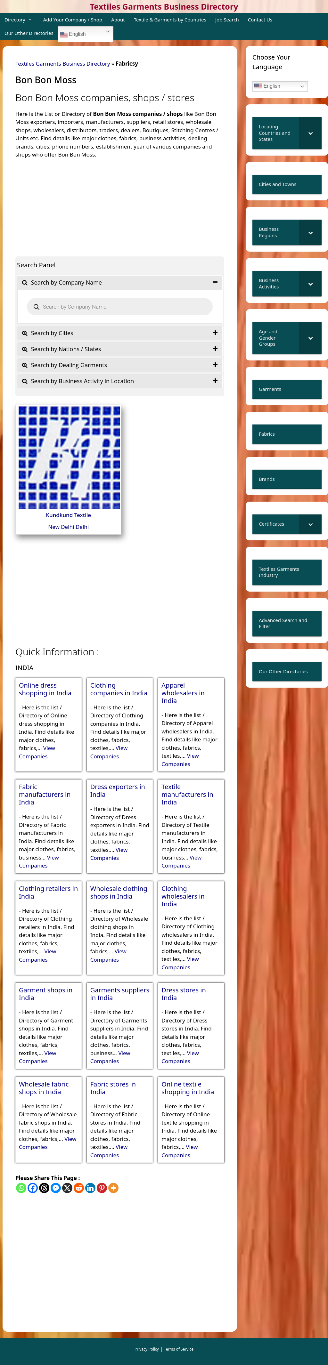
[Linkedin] (90, 1188)
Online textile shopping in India (187, 1088)
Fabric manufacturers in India (45, 794)
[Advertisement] (119, 203)
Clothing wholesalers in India (182, 896)
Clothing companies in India (118, 689)
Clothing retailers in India (48, 892)
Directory (21, 19)
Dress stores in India (183, 994)
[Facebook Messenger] (56, 1188)
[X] (67, 1188)
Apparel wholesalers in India (182, 693)
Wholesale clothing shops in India (118, 892)
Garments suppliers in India (119, 994)
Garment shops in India (45, 994)
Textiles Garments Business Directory (164, 6)
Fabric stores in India (113, 1088)
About (118, 19)
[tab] (119, 282)
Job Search (227, 19)
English (73, 34)
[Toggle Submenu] (310, 133)
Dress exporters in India (117, 790)
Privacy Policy (147, 1349)
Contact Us (260, 19)
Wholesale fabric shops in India (44, 1088)
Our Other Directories (28, 33)
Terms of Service (178, 1349)
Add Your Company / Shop (72, 19)
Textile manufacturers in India (187, 794)
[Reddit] (79, 1188)
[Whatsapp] (21, 1188)
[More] (113, 1188)
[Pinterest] (102, 1188)
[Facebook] (33, 1188)
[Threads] (44, 1188)
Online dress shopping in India (45, 689)
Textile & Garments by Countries (170, 19)
